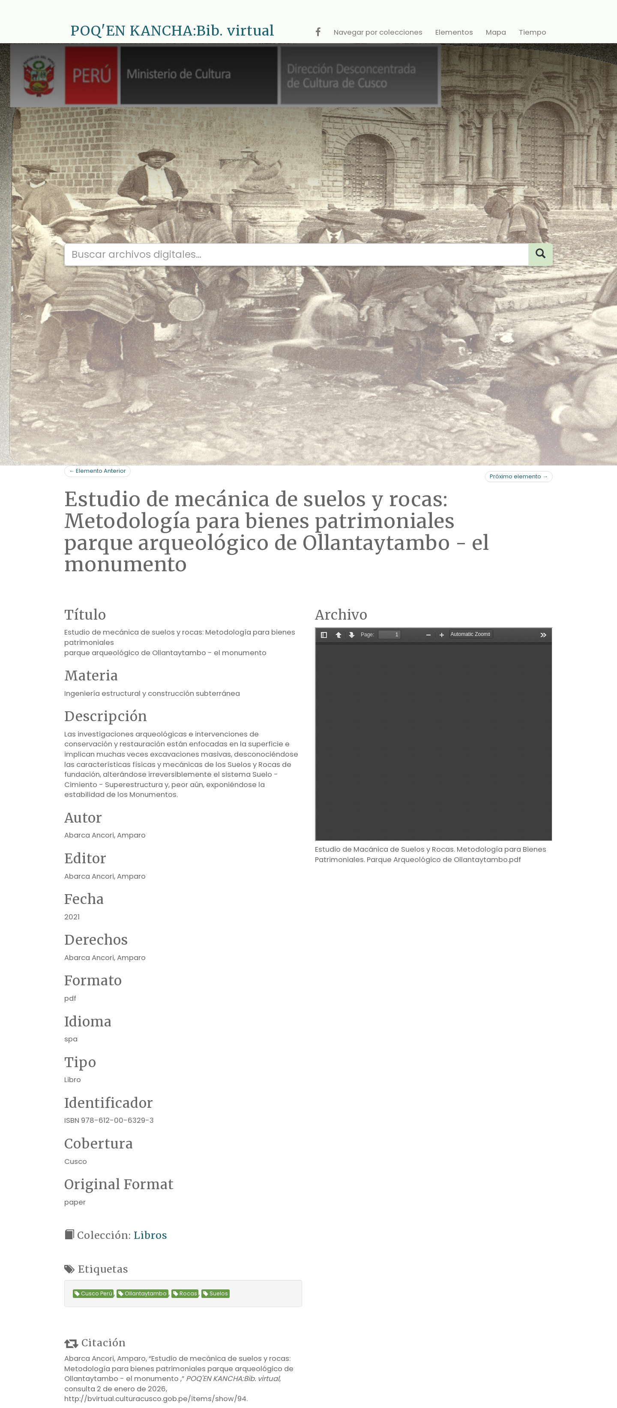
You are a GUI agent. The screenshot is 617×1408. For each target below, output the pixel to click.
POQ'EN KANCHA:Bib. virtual (173, 30)
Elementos (454, 32)
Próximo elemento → (519, 476)
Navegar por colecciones (378, 32)
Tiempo (532, 32)
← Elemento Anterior (97, 471)
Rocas (185, 1294)
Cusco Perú (93, 1294)
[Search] (540, 254)
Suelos (215, 1294)
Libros (151, 1235)
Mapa (496, 32)
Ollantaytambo (142, 1294)
